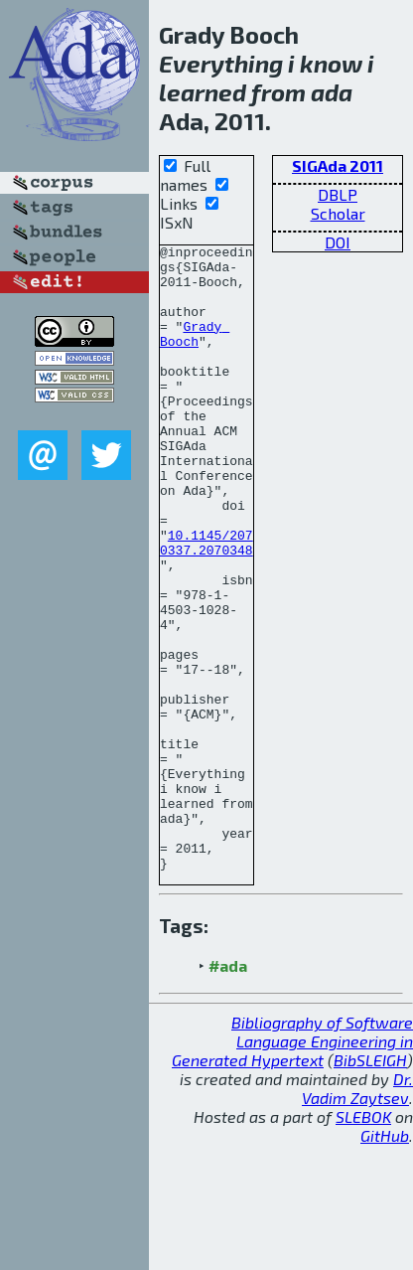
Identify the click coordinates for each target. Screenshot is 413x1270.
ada (331, 92)
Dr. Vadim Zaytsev (357, 1213)
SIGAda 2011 (337, 165)
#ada (227, 1090)
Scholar (338, 213)
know (331, 63)
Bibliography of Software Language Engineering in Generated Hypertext (292, 1166)
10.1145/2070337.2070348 (206, 603)
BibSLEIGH (370, 1185)
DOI (337, 242)
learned (202, 92)
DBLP (337, 194)
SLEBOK (363, 1241)
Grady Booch (194, 353)
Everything (221, 63)
